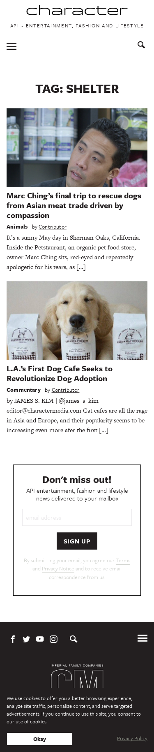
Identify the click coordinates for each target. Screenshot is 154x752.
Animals (17, 226)
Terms (123, 560)
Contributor (53, 226)
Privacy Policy (132, 738)
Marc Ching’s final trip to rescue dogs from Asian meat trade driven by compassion (74, 205)
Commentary (24, 390)
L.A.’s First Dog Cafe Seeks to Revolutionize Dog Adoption (60, 373)
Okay (39, 739)
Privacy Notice (58, 568)
